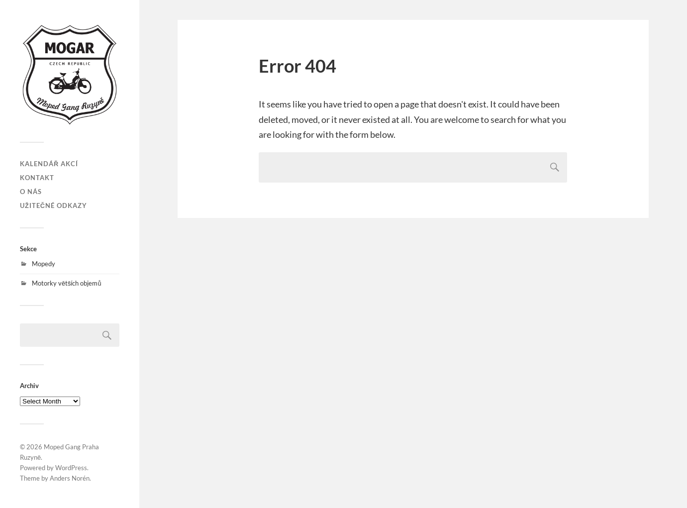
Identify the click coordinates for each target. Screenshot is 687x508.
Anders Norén (70, 478)
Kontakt (37, 178)
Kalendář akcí (49, 164)
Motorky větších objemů (66, 283)
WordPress (71, 468)
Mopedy (43, 264)
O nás (31, 192)
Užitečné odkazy (53, 205)
